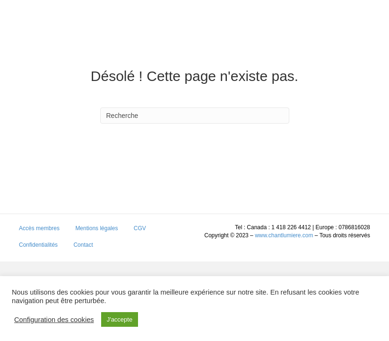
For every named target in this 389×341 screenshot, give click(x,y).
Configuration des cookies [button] (54, 319)
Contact (83, 245)
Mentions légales (96, 228)
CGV (140, 228)
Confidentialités (38, 245)
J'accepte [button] (120, 319)
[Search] (194, 116)
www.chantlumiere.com (284, 235)
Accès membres (39, 228)
